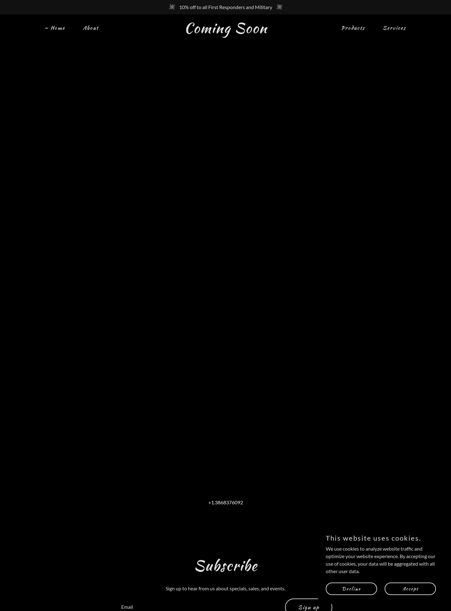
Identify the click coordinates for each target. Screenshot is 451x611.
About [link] (91, 28)
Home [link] (57, 28)
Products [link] (353, 28)
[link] (225, 31)
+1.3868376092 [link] (225, 502)
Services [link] (394, 28)
